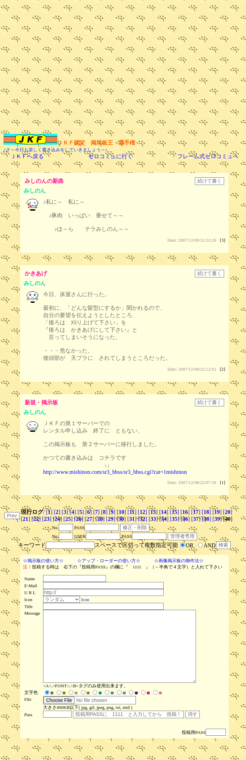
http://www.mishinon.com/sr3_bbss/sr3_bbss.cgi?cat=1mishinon (115, 472)
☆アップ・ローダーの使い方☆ (108, 560)
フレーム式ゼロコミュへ (207, 156)
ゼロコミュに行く (110, 156)
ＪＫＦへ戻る (27, 156)
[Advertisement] (65, 68)
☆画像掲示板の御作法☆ (179, 560)
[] (49, 512)
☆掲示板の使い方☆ (43, 560)
